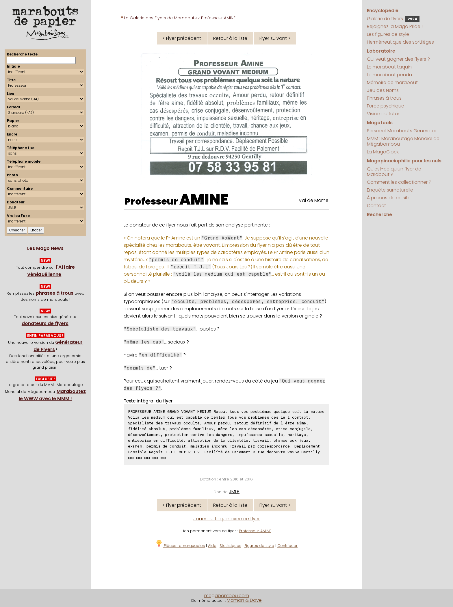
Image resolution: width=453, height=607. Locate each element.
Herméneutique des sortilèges (400, 42)
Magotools (380, 122)
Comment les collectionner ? (399, 182)
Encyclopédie (382, 10)
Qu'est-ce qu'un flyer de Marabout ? (394, 172)
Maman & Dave (244, 600)
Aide (212, 545)
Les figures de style (388, 34)
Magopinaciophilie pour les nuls (404, 160)
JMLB (234, 491)
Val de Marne (313, 200)
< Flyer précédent (182, 38)
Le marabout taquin (389, 67)
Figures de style (259, 545)
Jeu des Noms (383, 90)
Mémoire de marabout (392, 82)
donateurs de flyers (45, 323)
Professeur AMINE (255, 531)
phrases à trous (54, 293)
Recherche (379, 214)
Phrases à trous (384, 98)
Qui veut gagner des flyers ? (398, 59)
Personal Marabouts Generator (402, 130)
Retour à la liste (230, 38)
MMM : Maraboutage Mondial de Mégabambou (403, 141)
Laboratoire (381, 51)
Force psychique (385, 106)
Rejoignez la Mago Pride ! (395, 26)
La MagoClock (383, 151)
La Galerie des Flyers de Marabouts (160, 18)
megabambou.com (226, 595)
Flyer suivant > (274, 38)
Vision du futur (383, 113)
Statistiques (230, 545)
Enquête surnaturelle (390, 190)
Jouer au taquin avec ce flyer (226, 518)
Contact (376, 205)
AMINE (203, 200)
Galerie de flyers (393, 18)
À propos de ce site (389, 197)
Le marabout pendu (389, 74)
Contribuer (287, 545)
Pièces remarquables (180, 545)
